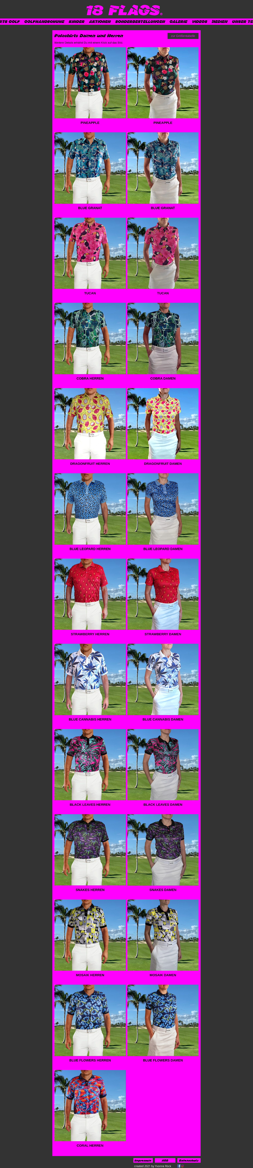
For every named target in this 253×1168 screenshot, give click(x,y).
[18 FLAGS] (122, 9)
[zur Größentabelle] (183, 36)
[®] (161, 14)
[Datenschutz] (189, 1160)
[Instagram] (182, 1166)
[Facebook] (179, 1166)
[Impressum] (143, 1160)
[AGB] (165, 1160)
